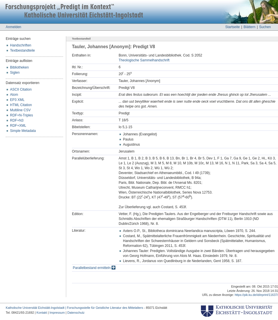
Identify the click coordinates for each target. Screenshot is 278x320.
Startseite (232, 27)
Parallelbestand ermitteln (94, 268)
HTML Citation (21, 105)
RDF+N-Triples (21, 115)
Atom (14, 95)
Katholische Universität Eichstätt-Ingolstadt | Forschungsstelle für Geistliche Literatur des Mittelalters (74, 307)
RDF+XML (18, 126)
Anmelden (13, 27)
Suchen (265, 27)
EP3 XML (17, 100)
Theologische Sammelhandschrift (144, 60)
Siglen (14, 73)
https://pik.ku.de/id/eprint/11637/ (256, 294)
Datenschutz (76, 312)
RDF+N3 (17, 120)
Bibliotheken (19, 67)
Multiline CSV (20, 110)
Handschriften (20, 45)
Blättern (249, 27)
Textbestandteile (22, 50)
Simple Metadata (23, 131)
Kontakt (41, 312)
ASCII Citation (21, 89)
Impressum (57, 312)
